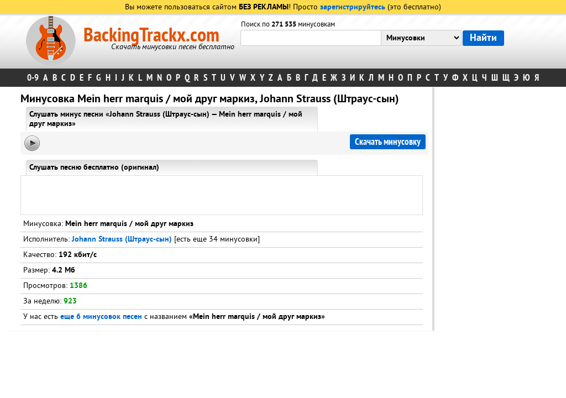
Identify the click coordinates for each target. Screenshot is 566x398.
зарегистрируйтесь (352, 7)
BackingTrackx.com (151, 35)
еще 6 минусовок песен (101, 317)
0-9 (33, 77)
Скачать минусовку (388, 142)
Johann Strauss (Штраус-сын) (122, 239)
